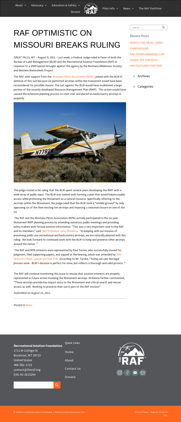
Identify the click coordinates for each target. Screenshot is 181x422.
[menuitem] (21, 5)
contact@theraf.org (27, 370)
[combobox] (33, 385)
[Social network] (119, 373)
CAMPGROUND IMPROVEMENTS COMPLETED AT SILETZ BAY (148, 49)
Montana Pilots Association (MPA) (73, 76)
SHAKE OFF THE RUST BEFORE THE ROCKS (144, 60)
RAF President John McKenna (60, 231)
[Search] (148, 27)
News (29, 305)
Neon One (80, 412)
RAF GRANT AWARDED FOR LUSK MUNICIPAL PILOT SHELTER (147, 54)
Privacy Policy (141, 412)
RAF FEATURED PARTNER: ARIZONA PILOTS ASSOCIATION (146, 66)
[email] (142, 373)
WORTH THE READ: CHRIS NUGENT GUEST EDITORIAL (147, 43)
